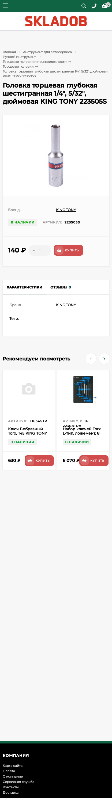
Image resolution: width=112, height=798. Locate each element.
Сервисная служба (18, 782)
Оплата (9, 771)
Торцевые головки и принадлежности (34, 62)
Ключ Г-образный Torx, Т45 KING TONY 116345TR (27, 433)
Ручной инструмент (19, 57)
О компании (13, 776)
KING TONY (66, 210)
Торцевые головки (18, 66)
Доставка (10, 792)
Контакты (10, 787)
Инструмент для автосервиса (47, 52)
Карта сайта (13, 766)
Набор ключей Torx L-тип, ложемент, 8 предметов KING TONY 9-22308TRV (82, 435)
